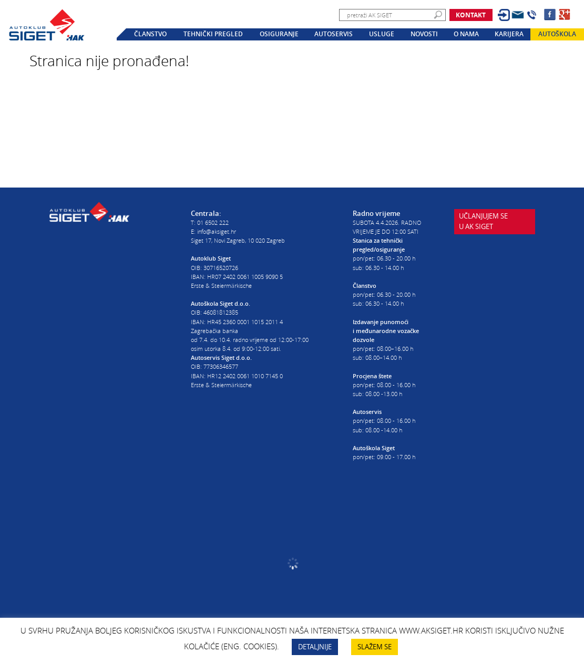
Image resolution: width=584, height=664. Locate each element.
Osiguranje (279, 34)
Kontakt (471, 15)
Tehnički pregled (213, 34)
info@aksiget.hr (216, 231)
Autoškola (557, 34)
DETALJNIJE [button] (315, 646)
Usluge (381, 34)
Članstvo (150, 34)
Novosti (424, 34)
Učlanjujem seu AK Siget (483, 225)
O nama (466, 34)
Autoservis (333, 34)
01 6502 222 (213, 222)
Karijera (509, 34)
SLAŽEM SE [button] (374, 646)
